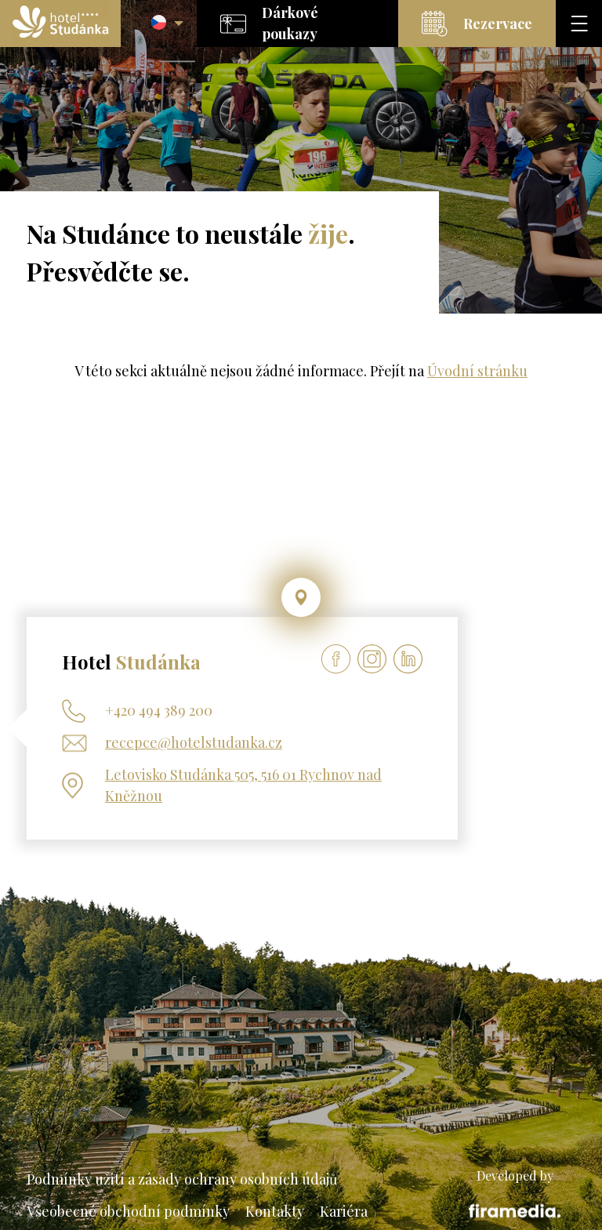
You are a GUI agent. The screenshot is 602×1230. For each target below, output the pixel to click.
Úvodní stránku (477, 370)
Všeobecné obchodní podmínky (128, 1211)
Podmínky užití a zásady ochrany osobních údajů (182, 1179)
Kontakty (274, 1211)
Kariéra (344, 1211)
